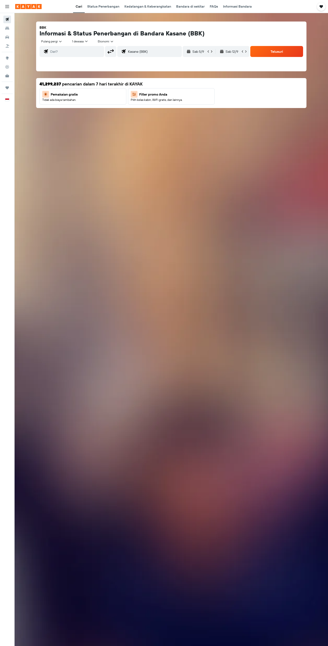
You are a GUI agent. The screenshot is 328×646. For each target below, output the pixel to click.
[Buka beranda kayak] (28, 6)
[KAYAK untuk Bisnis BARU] (7, 76)
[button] (7, 6)
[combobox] (51, 41)
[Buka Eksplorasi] (7, 58)
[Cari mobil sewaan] (7, 37)
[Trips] (7, 88)
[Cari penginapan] (7, 28)
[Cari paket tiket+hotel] (7, 46)
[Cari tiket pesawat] (7, 19)
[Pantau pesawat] (7, 67)
